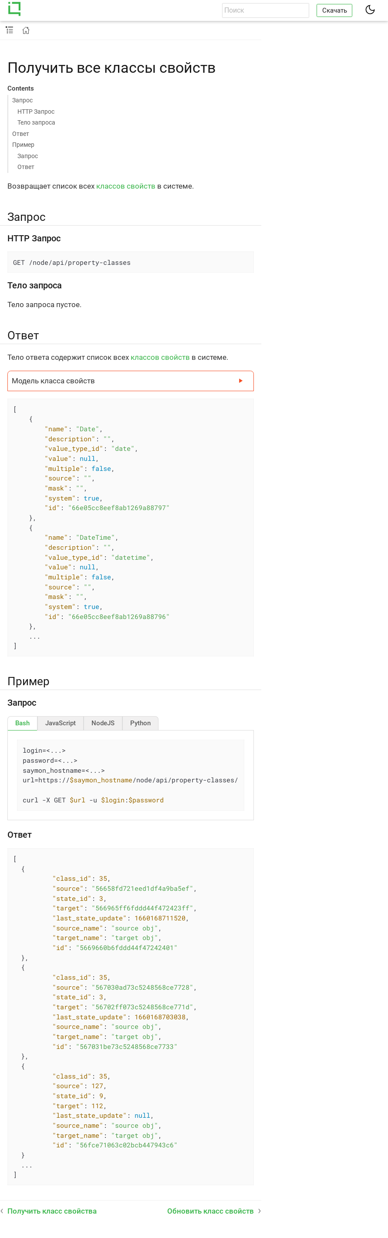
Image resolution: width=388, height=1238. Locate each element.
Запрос (22, 100)
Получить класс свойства (52, 1211)
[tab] (22, 723)
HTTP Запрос (35, 111)
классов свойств (125, 186)
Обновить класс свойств (210, 1211)
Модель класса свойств (53, 380)
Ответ (20, 133)
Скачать (334, 10)
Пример (23, 144)
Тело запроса (36, 122)
